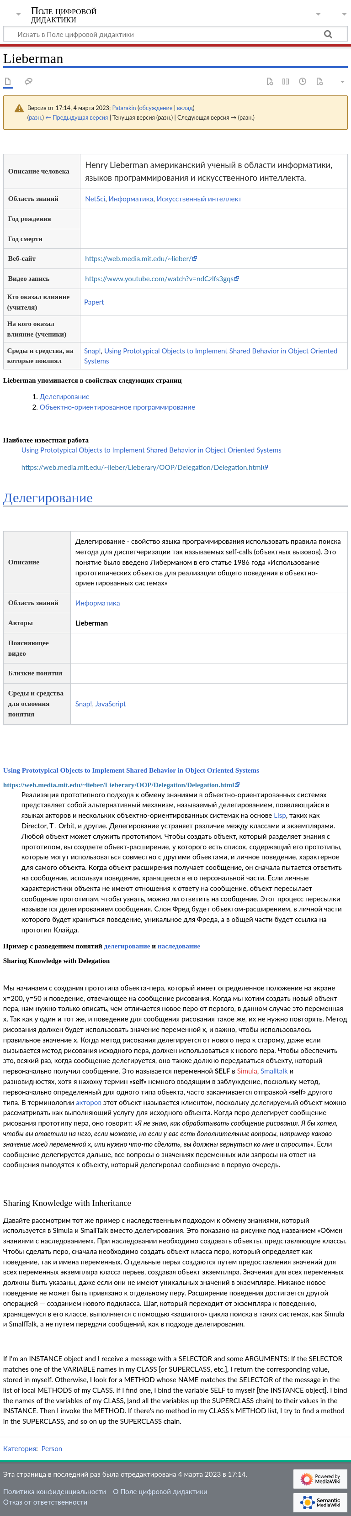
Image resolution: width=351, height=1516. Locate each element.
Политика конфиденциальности (54, 1491)
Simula (247, 1071)
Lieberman (91, 623)
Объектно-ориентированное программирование (117, 407)
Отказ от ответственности (45, 1502)
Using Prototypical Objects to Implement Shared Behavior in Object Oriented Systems (151, 450)
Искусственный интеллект (199, 199)
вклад (185, 107)
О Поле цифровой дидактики (160, 1491)
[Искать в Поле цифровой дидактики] (175, 33)
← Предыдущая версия (76, 117)
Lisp (280, 815)
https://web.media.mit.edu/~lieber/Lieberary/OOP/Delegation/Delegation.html (141, 467)
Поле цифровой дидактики (64, 15)
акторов (88, 1102)
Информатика (131, 199)
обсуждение (155, 107)
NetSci (95, 199)
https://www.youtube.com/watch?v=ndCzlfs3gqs (159, 278)
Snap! (92, 351)
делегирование (127, 946)
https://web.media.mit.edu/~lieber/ (138, 258)
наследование (179, 946)
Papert (94, 302)
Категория (19, 1448)
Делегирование (65, 396)
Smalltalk (274, 1071)
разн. (35, 117)
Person (51, 1448)
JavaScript (110, 704)
